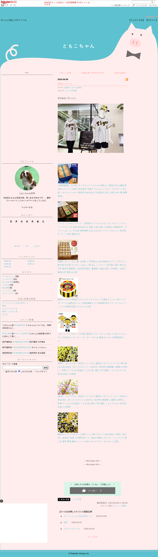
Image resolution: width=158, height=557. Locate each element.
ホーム (4, 20)
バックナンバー (27, 257)
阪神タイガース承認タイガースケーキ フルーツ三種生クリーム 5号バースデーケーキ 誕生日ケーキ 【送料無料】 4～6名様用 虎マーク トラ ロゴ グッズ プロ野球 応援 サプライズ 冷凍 (92, 303)
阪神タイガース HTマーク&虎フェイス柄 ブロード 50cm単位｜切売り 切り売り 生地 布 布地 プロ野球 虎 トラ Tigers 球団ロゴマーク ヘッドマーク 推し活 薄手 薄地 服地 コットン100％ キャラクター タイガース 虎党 (92, 438)
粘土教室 (6, 288)
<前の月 (17, 246)
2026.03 (7, 264)
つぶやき (6, 285)
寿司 (4, 306)
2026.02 (7, 267)
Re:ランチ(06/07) (21, 333)
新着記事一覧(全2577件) (93, 73)
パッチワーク (8, 279)
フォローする (27, 207)
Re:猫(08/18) (20, 325)
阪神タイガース (65, 84)
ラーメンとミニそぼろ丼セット (15, 303)
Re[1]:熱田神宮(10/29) (22, 347)
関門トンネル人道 (9, 311)
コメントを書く (120, 506)
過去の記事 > (120, 73)
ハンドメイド (8, 290)
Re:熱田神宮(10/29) (20, 342)
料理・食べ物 (10, 5)
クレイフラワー (8, 293)
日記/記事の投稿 (27, 299)
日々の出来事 (8, 282)
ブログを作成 (141, 5)
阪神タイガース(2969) (73, 88)
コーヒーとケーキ (9, 309)
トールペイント (8, 276)
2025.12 (31, 264)
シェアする (76, 499)
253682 (150, 17)
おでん (5, 314)
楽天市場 (153, 5)
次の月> (37, 246)
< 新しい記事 (65, 73)
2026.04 (7, 261)
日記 (11, 20)
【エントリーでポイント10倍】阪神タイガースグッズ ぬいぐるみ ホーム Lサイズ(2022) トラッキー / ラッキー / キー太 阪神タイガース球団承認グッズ (92, 337)
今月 (27, 246)
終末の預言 (7, 333)
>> (120, 5)
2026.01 (31, 261)
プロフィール (20, 20)
